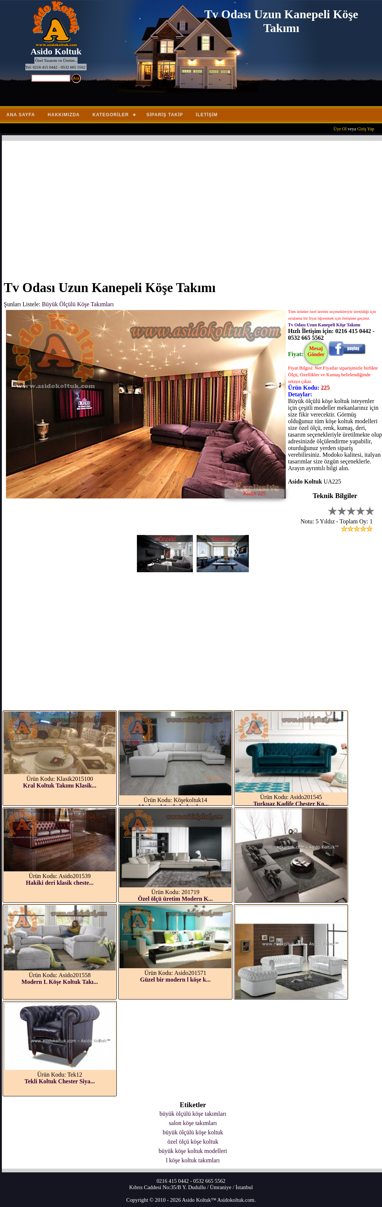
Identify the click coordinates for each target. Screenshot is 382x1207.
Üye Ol (340, 129)
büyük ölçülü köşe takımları (192, 1114)
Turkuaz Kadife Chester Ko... (291, 804)
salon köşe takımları (193, 1123)
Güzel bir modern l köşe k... (175, 979)
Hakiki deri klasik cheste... (59, 883)
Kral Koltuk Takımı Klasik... (60, 785)
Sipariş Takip (164, 114)
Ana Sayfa (20, 114)
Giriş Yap (365, 129)
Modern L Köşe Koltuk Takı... (60, 982)
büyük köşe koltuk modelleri (193, 1151)
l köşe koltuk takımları (193, 1160)
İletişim (207, 114)
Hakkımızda (64, 114)
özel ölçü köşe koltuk (192, 1141)
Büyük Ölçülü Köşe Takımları (78, 304)
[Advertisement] (193, 206)
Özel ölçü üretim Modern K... (175, 899)
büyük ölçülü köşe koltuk (193, 1132)
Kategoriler (111, 114)
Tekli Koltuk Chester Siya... (60, 1081)
